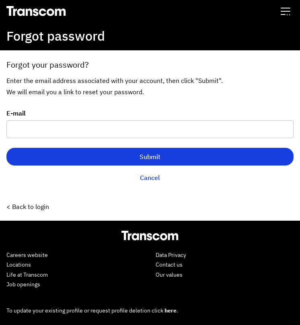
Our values (169, 274)
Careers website (27, 255)
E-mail (16, 113)
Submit (150, 157)
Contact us (169, 264)
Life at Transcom (27, 274)
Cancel (150, 178)
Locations (18, 264)
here (170, 310)
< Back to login (27, 207)
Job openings (23, 284)
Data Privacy (171, 255)
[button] (285, 11)
